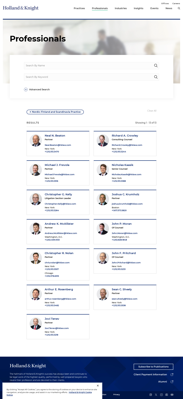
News (169, 8)
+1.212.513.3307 (52, 269)
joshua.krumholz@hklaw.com (127, 204)
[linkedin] (151, 395)
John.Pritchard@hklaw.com (126, 262)
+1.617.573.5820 (119, 210)
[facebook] (167, 395)
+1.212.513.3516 (51, 181)
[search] (179, 8)
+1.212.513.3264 (52, 210)
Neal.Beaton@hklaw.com (58, 145)
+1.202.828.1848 (119, 240)
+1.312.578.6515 (52, 276)
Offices (165, 3)
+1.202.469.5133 (52, 240)
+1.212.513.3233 (119, 269)
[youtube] (172, 395)
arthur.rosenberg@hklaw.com (60, 299)
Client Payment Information (150, 374)
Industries (121, 8)
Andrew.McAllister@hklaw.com (61, 233)
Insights (138, 8)
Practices (79, 8)
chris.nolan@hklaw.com (57, 262)
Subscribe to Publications (153, 366)
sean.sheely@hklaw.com (124, 299)
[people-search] (156, 65)
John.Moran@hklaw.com (125, 233)
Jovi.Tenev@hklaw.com (57, 328)
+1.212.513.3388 (119, 181)
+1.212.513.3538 (119, 305)
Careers (176, 3)
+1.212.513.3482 (52, 305)
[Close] (98, 393)
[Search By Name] (91, 65)
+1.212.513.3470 (52, 151)
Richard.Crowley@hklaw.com (127, 145)
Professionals (100, 8)
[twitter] (156, 395)
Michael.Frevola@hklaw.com (59, 174)
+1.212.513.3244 (119, 151)
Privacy (116, 394)
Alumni (162, 381)
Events (154, 8)
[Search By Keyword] (91, 77)
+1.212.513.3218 (51, 335)
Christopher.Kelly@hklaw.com (60, 204)
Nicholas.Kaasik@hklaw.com (126, 174)
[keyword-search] (156, 77)
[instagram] (161, 395)
